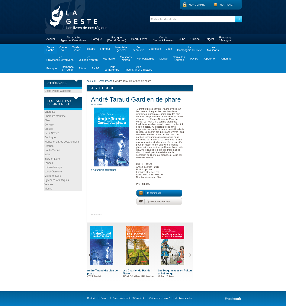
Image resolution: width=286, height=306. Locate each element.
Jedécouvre (138, 49)
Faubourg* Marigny (225, 39)
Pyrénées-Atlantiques (57, 180)
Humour (105, 48)
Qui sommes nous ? (159, 298)
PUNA (194, 58)
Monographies (145, 58)
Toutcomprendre (112, 68)
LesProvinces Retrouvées (60, 58)
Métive (164, 58)
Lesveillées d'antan (88, 58)
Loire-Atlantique (53, 167)
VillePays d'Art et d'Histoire (138, 68)
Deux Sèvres (52, 133)
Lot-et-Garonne (53, 171)
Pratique (51, 68)
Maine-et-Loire (53, 175)
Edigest (209, 39)
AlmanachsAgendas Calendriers (73, 39)
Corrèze (49, 124)
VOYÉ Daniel (98, 104)
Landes (49, 163)
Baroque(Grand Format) (116, 39)
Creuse (49, 128)
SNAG (96, 68)
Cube (182, 39)
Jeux (169, 48)
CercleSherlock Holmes (162, 39)
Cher (47, 120)
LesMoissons (213, 49)
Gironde (49, 145)
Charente (50, 111)
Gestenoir (63, 49)
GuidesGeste (76, 49)
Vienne (48, 188)
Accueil (50, 39)
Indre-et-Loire (52, 158)
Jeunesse (155, 48)
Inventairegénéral (121, 49)
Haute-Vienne (52, 150)
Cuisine (195, 39)
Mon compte (197, 4)
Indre (47, 154)
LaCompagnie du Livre (189, 49)
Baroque (96, 39)
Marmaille (109, 58)
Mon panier (227, 4)
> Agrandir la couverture (103, 170)
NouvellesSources (179, 58)
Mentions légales (183, 298)
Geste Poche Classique (58, 90)
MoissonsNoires (126, 58)
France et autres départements (62, 141)
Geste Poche (105, 81)
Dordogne (50, 137)
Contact (91, 298)
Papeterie (209, 58)
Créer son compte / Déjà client (128, 298)
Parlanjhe (226, 58)
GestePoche (50, 49)
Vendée (49, 184)
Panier (104, 298)
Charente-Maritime (55, 116)
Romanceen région (68, 68)
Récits (83, 68)
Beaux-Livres (139, 39)
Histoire (90, 48)
